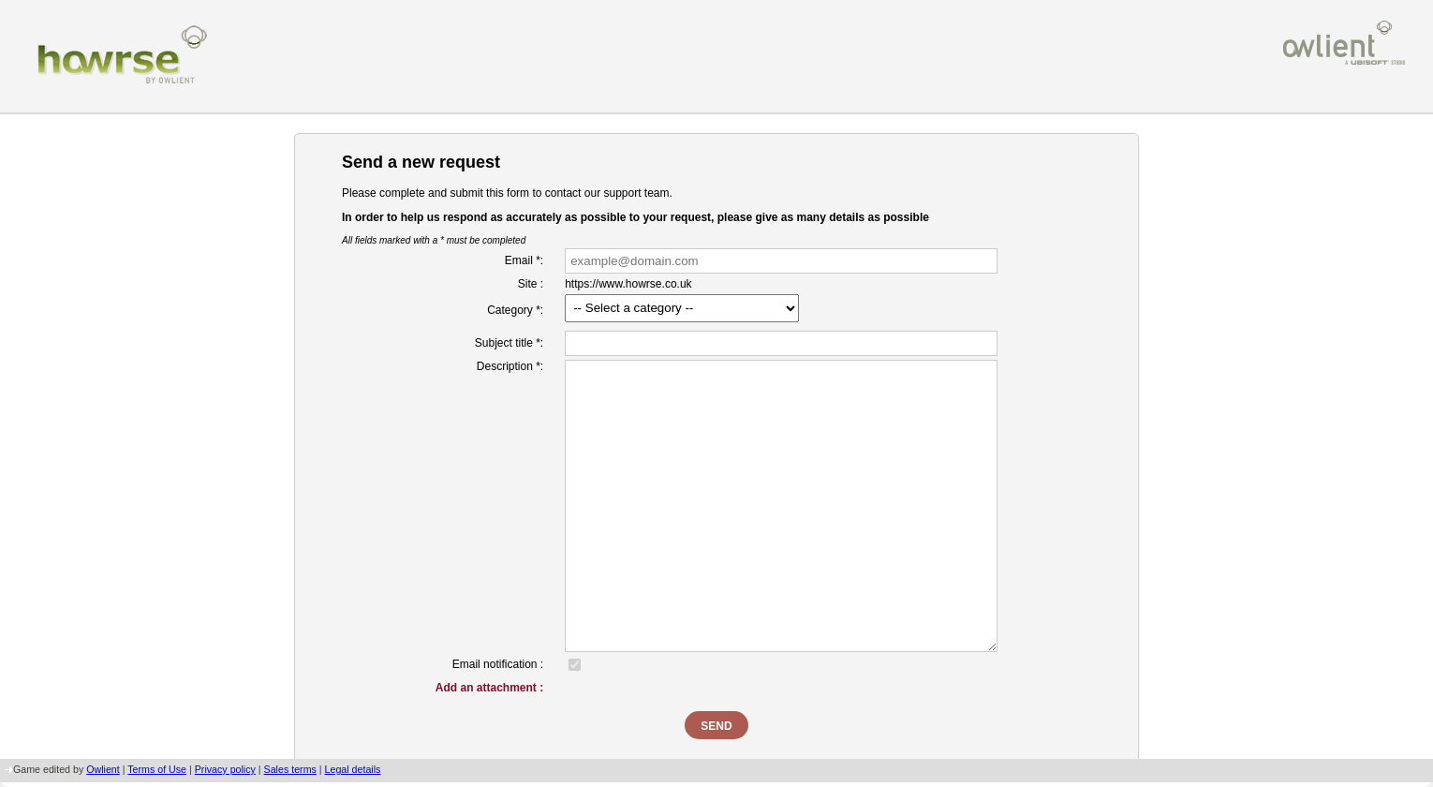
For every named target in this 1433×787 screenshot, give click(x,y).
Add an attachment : (489, 687)
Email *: (524, 260)
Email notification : (497, 664)
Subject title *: (509, 342)
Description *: (510, 366)
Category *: (515, 310)
